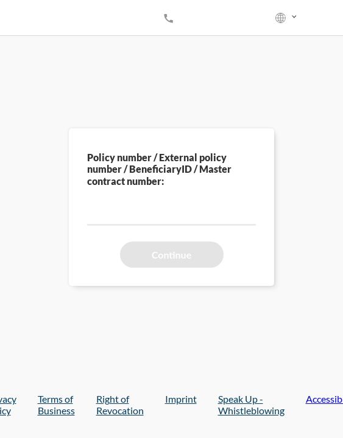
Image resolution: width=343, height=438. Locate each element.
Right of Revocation (120, 404)
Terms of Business (56, 404)
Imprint (181, 399)
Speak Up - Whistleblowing (251, 404)
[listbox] (287, 17)
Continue (171, 254)
